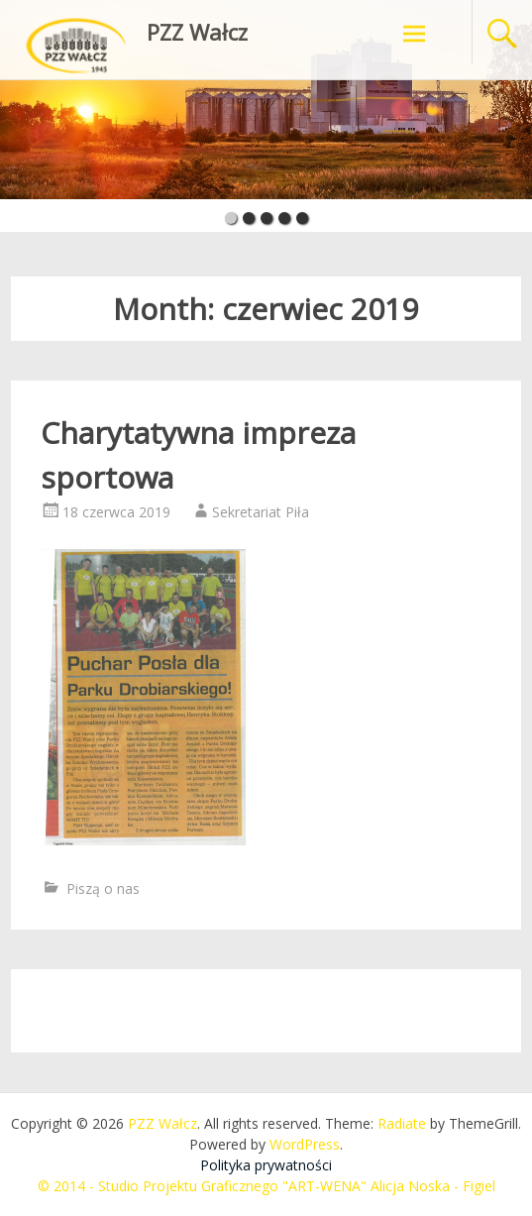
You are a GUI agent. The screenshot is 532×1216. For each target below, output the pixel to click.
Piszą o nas (103, 888)
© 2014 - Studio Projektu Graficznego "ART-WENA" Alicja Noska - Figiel (266, 1185)
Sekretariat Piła (260, 511)
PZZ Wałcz (197, 32)
